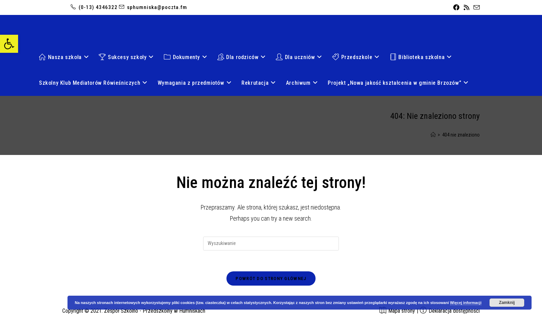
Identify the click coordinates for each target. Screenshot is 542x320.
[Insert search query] (271, 244)
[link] (9, 44)
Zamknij (507, 302)
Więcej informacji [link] (465, 303)
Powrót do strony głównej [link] (271, 278)
